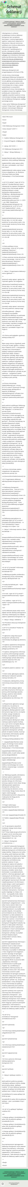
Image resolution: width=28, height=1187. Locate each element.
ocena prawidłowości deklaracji (14, 24)
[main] (14, 9)
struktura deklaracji (12, 23)
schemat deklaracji (21, 23)
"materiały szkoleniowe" (9, 21)
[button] (2, 2)
